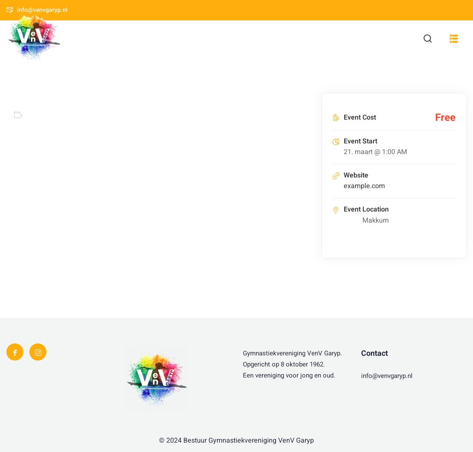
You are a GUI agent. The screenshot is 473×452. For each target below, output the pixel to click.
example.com (364, 186)
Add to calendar (50, 115)
